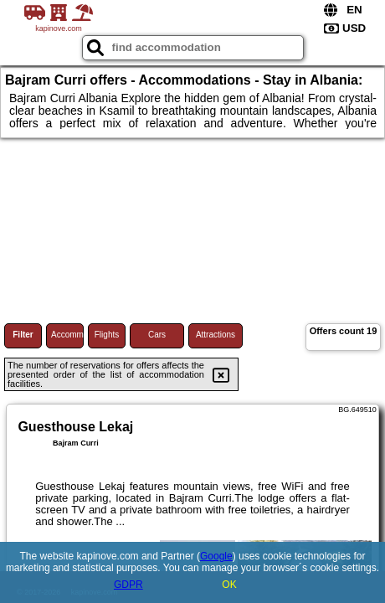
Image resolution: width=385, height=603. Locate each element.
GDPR (128, 584)
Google (216, 556)
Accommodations (67, 334)
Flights (107, 334)
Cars (157, 334)
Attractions (215, 334)
